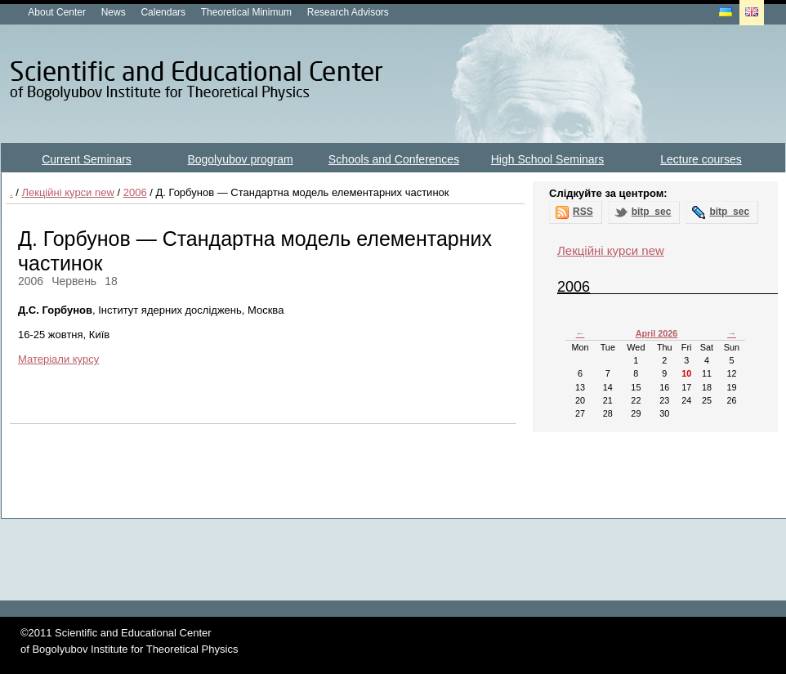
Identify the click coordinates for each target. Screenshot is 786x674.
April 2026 (657, 333)
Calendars (163, 12)
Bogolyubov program (240, 159)
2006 (135, 192)
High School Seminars (548, 159)
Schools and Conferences (393, 159)
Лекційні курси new (67, 192)
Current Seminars (87, 159)
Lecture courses (701, 159)
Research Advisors (348, 12)
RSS (583, 211)
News (113, 12)
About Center (57, 12)
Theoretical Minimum (246, 12)
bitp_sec (652, 211)
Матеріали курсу (58, 359)
